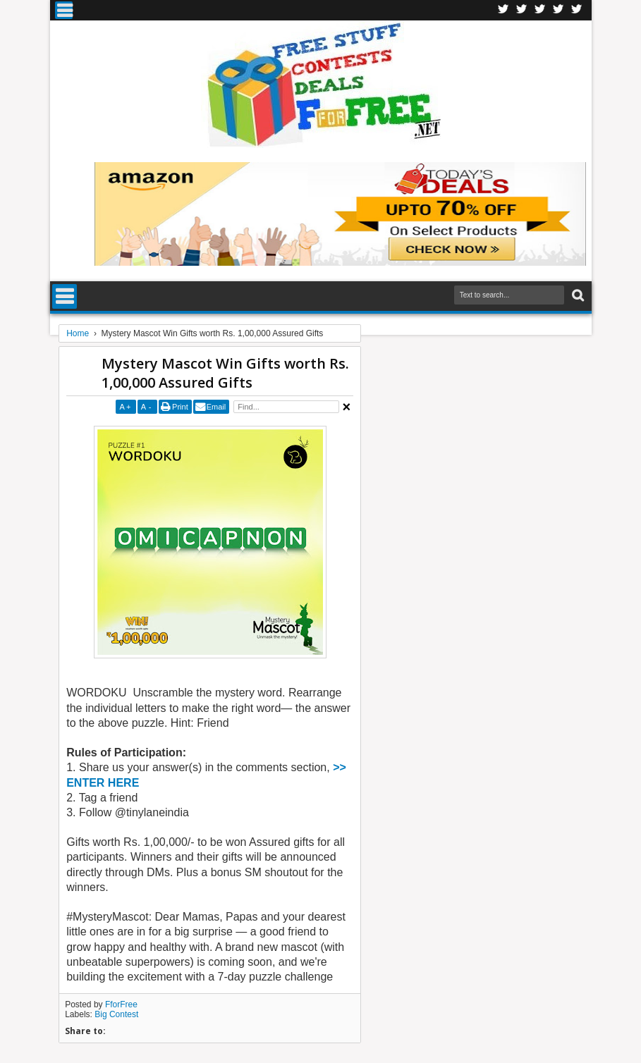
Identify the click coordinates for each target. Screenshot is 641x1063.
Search (576, 295)
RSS (558, 10)
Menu (64, 10)
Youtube (577, 10)
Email (216, 407)
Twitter (522, 10)
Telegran (540, 10)
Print (180, 407)
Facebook (503, 10)
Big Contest (116, 1014)
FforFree (121, 1004)
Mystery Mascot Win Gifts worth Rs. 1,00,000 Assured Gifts (225, 373)
